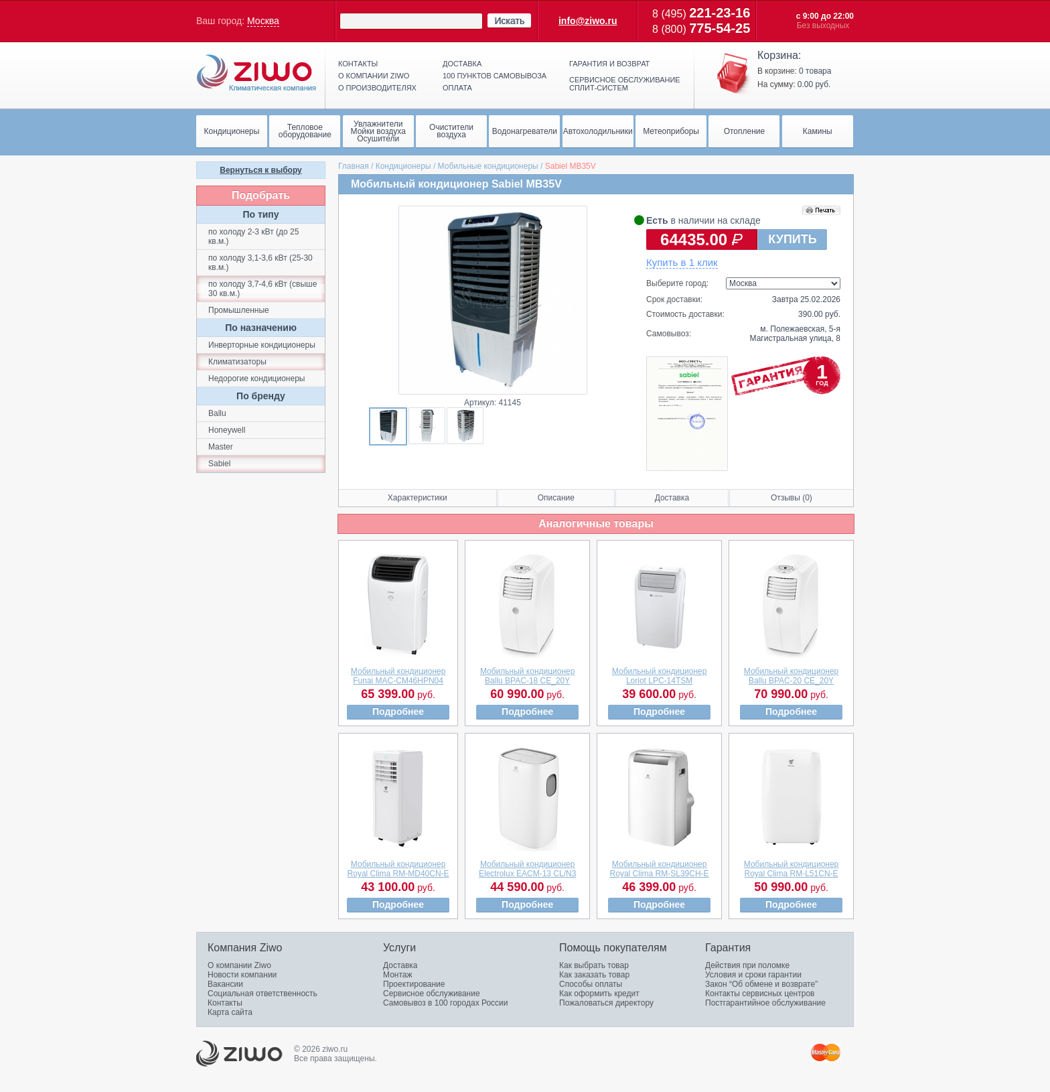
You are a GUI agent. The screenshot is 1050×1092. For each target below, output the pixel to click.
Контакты (358, 64)
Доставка (462, 64)
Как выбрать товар (594, 965)
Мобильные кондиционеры (488, 166)
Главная (353, 166)
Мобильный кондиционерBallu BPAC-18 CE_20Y (527, 676)
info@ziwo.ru (587, 20)
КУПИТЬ (792, 239)
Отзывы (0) (791, 497)
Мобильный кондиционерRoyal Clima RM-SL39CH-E (659, 869)
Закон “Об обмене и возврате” (761, 984)
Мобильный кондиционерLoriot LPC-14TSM (659, 676)
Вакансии (225, 984)
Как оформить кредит (599, 993)
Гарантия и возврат (609, 64)
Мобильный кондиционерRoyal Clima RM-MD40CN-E (398, 869)
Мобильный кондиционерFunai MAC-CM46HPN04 (398, 676)
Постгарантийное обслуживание (765, 1003)
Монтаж (397, 974)
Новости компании (242, 974)
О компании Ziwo (239, 965)
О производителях (377, 88)
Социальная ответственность (262, 993)
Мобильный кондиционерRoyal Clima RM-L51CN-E (791, 869)
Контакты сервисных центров (759, 993)
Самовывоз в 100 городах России (445, 1003)
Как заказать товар (594, 974)
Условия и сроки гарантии (753, 974)
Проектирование (414, 984)
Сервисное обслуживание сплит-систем (624, 84)
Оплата (457, 88)
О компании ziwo (373, 76)
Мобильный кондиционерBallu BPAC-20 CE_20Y (791, 676)
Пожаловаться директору (606, 1003)
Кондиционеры (403, 166)
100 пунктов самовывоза (494, 76)
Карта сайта (230, 1012)
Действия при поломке (747, 965)
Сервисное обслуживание (431, 993)
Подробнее (398, 711)
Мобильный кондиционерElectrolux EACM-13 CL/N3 (527, 869)
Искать (509, 20)
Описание (556, 497)
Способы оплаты (590, 984)
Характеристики (417, 497)
